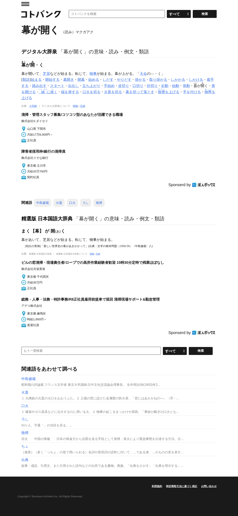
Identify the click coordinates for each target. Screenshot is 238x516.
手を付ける (192, 92)
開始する (52, 80)
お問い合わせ (209, 486)
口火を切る (91, 92)
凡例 (82, 106)
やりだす (124, 80)
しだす (108, 80)
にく (48, 92)
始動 (175, 86)
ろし (86, 202)
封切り (152, 86)
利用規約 (157, 486)
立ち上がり (91, 86)
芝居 (46, 74)
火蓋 (59, 202)
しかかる (178, 80)
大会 (143, 74)
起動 (164, 86)
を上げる (168, 92)
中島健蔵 (42, 202)
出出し (73, 86)
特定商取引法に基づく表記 (181, 486)
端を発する (70, 92)
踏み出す (39, 86)
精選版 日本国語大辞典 (47, 218)
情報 (75, 106)
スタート (57, 86)
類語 (26, 80)
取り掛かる (158, 80)
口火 (72, 202)
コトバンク (41, 14)
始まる (36, 80)
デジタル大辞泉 (39, 51)
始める (93, 80)
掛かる (140, 80)
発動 (186, 86)
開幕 (81, 80)
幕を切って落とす (140, 92)
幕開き (68, 80)
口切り (138, 86)
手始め (109, 86)
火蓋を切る (113, 92)
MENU (25, 4)
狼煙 (99, 202)
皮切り (123, 86)
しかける (196, 80)
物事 (93, 74)
